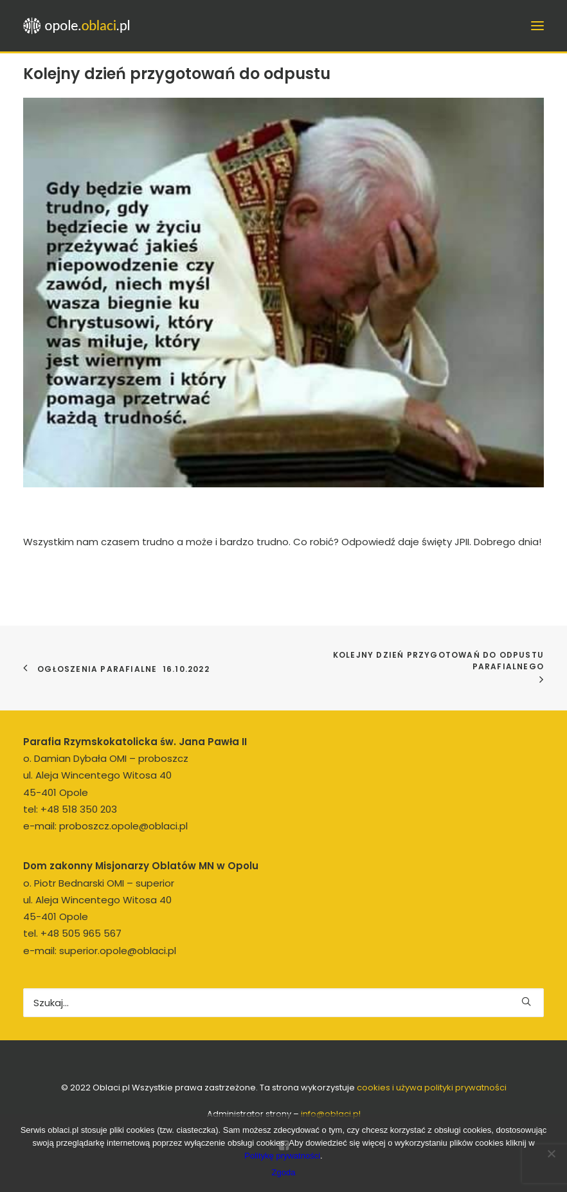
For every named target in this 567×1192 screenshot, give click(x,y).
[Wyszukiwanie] (283, 1002)
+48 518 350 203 (78, 809)
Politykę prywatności (282, 1155)
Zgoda (284, 1172)
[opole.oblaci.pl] (80, 25)
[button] (526, 1001)
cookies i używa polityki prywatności (432, 1087)
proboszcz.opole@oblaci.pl (123, 826)
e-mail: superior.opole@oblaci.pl (99, 950)
